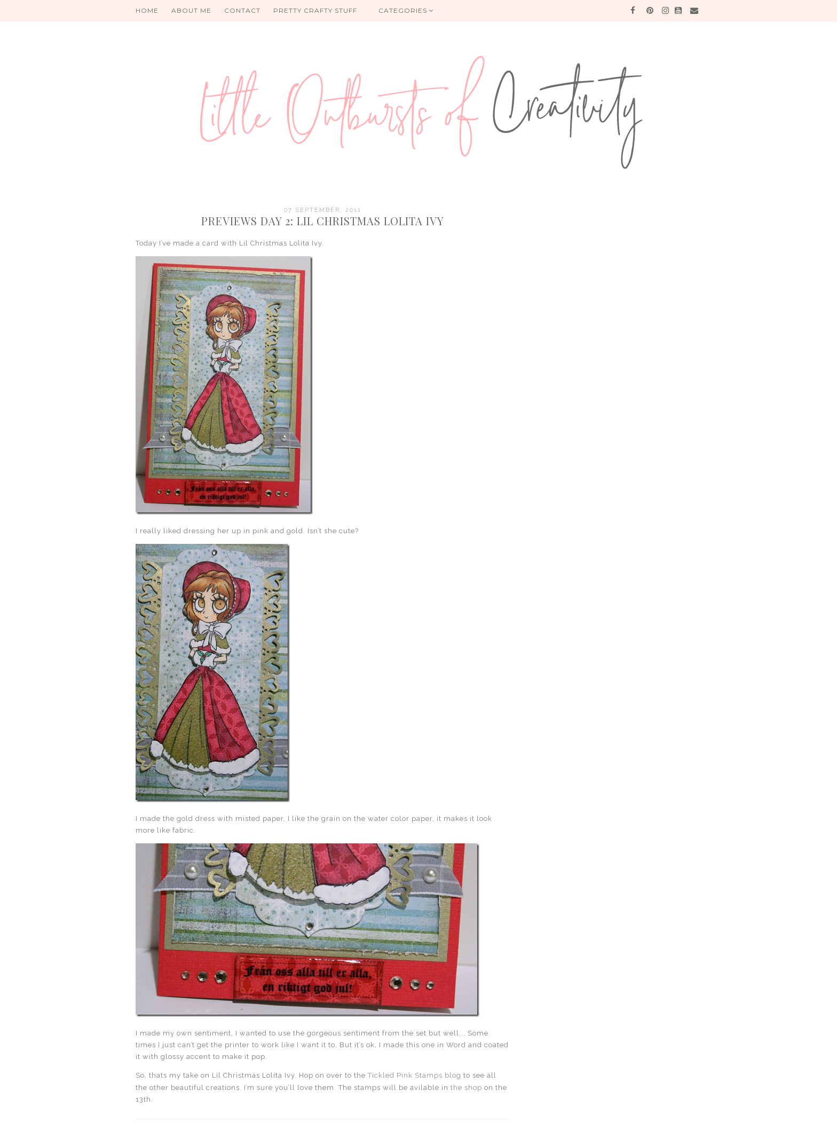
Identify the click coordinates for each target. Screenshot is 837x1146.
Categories (406, 10)
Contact (242, 10)
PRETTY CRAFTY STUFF (315, 10)
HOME (147, 10)
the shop (466, 1088)
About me (191, 10)
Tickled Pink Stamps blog (414, 1075)
